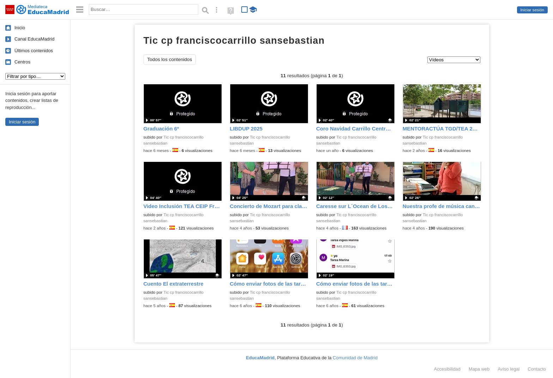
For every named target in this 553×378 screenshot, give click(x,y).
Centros (22, 62)
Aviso (508, 369)
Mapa (479, 369)
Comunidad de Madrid (355, 357)
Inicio (19, 27)
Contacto (537, 369)
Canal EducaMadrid (34, 39)
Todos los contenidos (169, 59)
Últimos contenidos (33, 50)
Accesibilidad (447, 369)
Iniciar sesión (532, 10)
